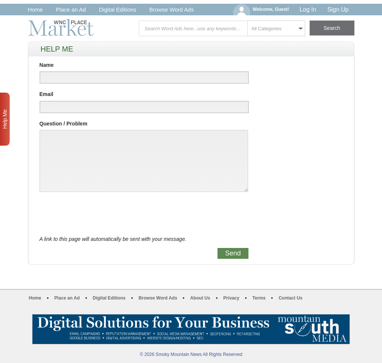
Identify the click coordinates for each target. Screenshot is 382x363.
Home (35, 9)
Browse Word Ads (171, 9)
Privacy (231, 298)
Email (46, 94)
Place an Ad (71, 9)
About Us (200, 298)
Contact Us (291, 298)
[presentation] (96, 214)
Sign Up (338, 9)
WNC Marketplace (61, 27)
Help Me (5, 119)
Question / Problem (64, 124)
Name (47, 65)
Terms (259, 298)
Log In (308, 9)
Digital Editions (117, 9)
